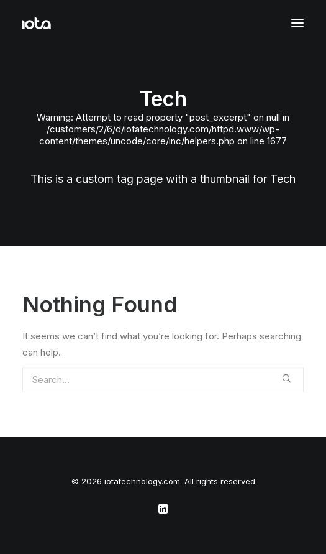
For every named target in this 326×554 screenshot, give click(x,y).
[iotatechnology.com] (36, 23)
